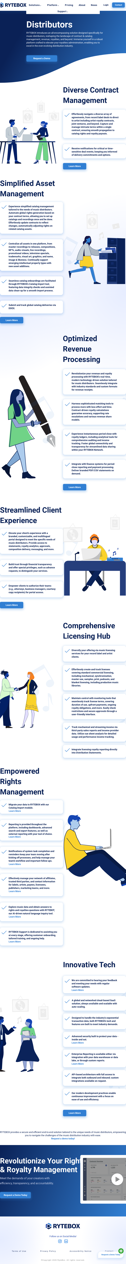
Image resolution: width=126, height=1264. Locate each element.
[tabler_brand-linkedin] (66, 1241)
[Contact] (118, 5)
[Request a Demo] (41, 58)
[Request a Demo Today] (15, 1195)
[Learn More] (74, 166)
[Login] (106, 5)
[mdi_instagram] (60, 1241)
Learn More (15, 811)
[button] (35, 5)
